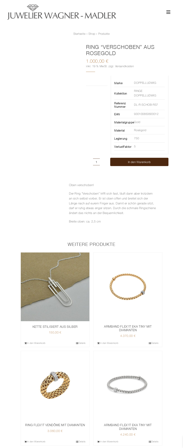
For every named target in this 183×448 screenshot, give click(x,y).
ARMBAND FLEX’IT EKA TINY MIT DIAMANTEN (128, 328)
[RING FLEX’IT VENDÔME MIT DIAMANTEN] (55, 385)
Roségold (140, 130)
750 (136, 138)
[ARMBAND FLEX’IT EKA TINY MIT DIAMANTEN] (128, 286)
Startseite (79, 34)
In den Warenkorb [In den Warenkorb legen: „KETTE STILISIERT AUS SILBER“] (36, 343)
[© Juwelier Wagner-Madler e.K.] (62, 5)
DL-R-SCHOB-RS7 (146, 105)
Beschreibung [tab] (30, 180)
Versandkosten (124, 66)
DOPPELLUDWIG (145, 83)
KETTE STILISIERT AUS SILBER (55, 326)
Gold (137, 122)
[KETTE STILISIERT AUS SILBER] (55, 286)
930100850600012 (146, 114)
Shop (91, 34)
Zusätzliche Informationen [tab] (95, 80)
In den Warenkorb (139, 162)
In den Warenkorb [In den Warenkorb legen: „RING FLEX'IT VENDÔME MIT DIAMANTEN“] (36, 442)
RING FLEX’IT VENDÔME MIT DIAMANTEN (55, 425)
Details (82, 343)
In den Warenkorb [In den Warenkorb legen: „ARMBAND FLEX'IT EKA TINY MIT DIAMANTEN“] (109, 343)
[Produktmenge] (96, 162)
